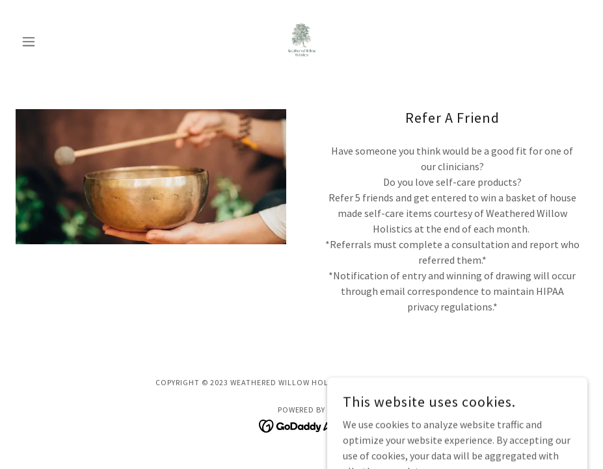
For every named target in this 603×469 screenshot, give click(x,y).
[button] (58, 42)
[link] (301, 42)
